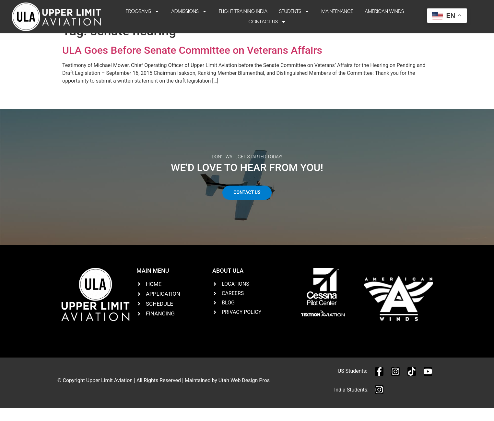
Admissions (189, 11)
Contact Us (267, 22)
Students (294, 11)
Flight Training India (243, 11)
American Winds (384, 11)
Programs (142, 11)
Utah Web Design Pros (244, 393)
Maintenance (337, 11)
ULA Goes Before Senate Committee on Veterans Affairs (192, 63)
